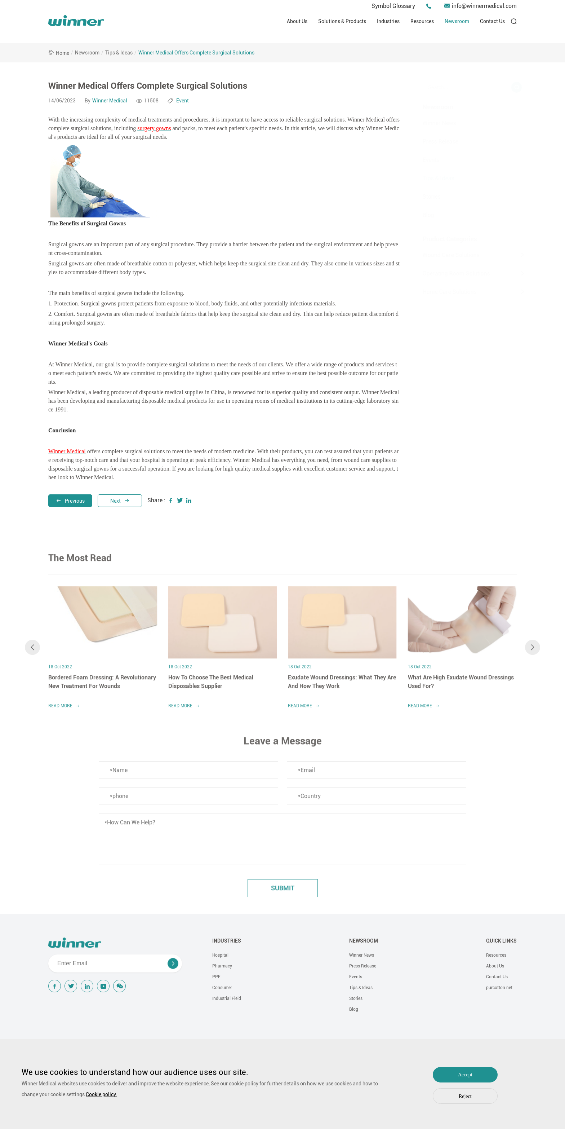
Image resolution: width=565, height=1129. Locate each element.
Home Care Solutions (441, 291)
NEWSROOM (363, 941)
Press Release (431, 141)
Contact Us (492, 21)
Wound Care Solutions (442, 255)
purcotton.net (499, 987)
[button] (32, 651)
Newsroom (457, 21)
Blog (419, 215)
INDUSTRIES (226, 941)
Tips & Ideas (119, 53)
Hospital (220, 955)
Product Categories (441, 239)
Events (422, 159)
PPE (216, 976)
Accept (465, 1074)
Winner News (430, 123)
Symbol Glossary (393, 6)
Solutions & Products (342, 21)
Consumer (222, 987)
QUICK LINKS (501, 941)
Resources (422, 21)
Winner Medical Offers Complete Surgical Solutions (196, 53)
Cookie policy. (101, 1094)
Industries (388, 21)
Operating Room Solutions (447, 273)
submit (282, 892)
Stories (423, 196)
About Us (297, 21)
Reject (465, 1096)
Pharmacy (222, 966)
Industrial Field (226, 998)
